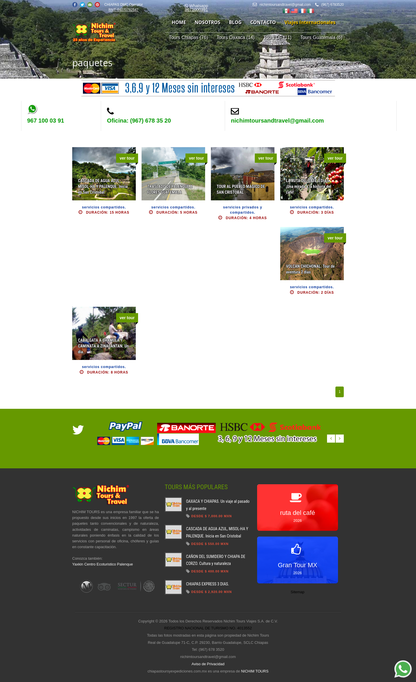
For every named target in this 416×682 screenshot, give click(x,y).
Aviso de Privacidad (208, 664)
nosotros (207, 22)
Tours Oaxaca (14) (236, 37)
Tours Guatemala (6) (321, 37)
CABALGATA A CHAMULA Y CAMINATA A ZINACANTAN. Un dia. (103, 346)
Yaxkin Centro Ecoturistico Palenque (102, 564)
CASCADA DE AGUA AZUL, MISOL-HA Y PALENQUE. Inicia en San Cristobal (103, 186)
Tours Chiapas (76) (188, 37)
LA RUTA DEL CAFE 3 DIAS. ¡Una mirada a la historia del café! (308, 186)
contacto (263, 22)
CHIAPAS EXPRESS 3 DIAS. (207, 584)
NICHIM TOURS (254, 671)
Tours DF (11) (277, 37)
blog (235, 22)
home (179, 22)
